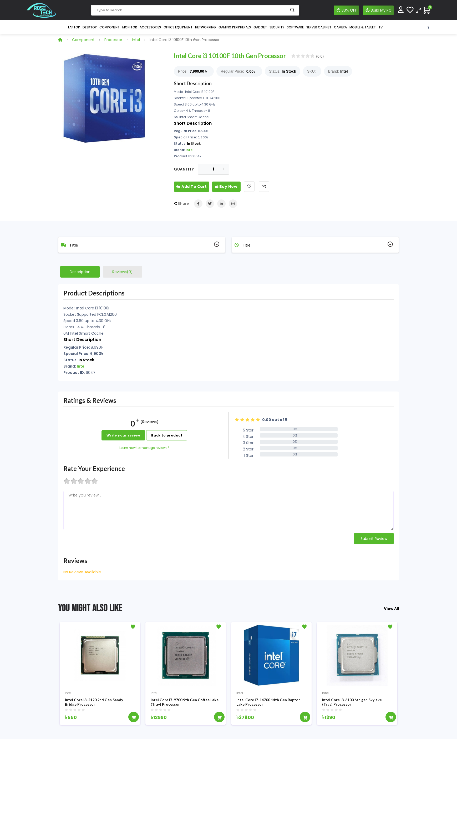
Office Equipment (178, 27)
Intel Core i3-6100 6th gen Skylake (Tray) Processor (352, 704)
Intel (136, 39)
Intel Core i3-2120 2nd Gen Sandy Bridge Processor (94, 704)
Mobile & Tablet (362, 27)
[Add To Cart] (133, 719)
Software (295, 27)
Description (80, 271)
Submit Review (373, 538)
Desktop (90, 27)
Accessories (150, 27)
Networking (205, 27)
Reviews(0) (122, 271)
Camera (340, 27)
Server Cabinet (318, 27)
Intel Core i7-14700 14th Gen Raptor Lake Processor (268, 704)
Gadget (260, 27)
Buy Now (226, 186)
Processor (113, 39)
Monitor (129, 27)
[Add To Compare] (264, 186)
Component (109, 27)
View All (391, 608)
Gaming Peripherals (235, 27)
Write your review (123, 435)
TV (380, 27)
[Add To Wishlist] (249, 186)
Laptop (74, 27)
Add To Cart (191, 186)
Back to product (166, 435)
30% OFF (346, 10)
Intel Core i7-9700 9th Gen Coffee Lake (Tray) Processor (185, 704)
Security (277, 27)
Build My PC (378, 10)
